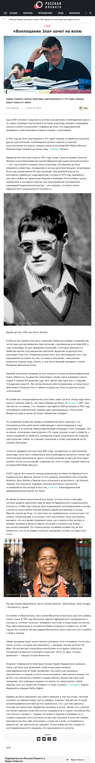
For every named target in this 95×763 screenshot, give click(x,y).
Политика (28, 13)
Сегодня (13, 13)
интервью (72, 403)
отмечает (53, 487)
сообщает (54, 149)
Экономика (74, 13)
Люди (60, 13)
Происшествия (45, 13)
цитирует (75, 684)
